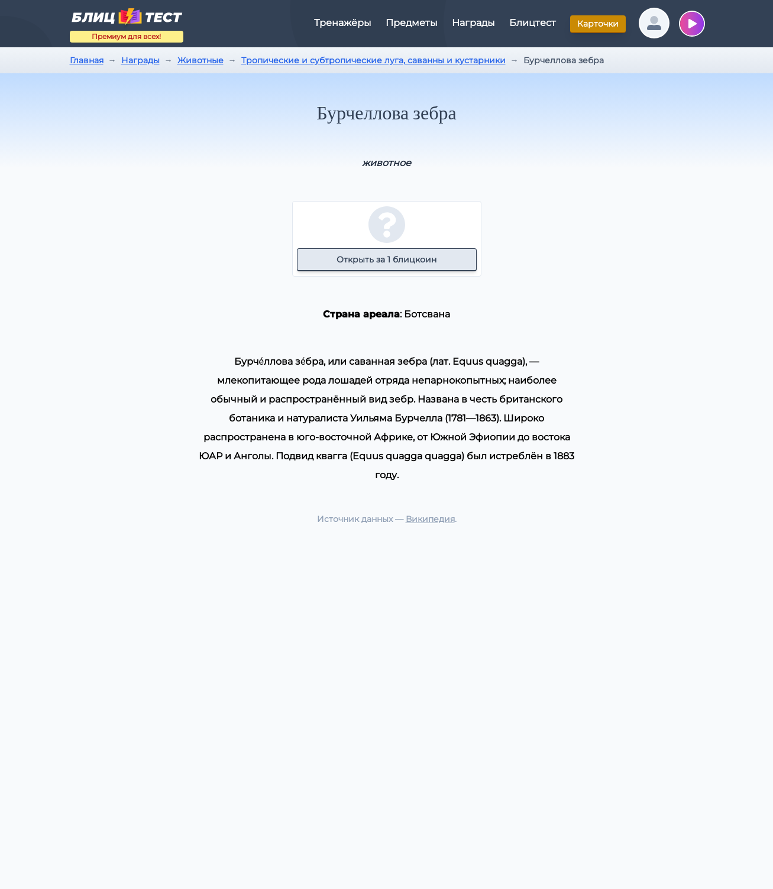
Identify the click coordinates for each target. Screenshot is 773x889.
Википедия (430, 519)
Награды (140, 60)
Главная (87, 60)
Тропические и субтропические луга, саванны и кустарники (373, 60)
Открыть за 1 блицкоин (386, 259)
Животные (200, 60)
